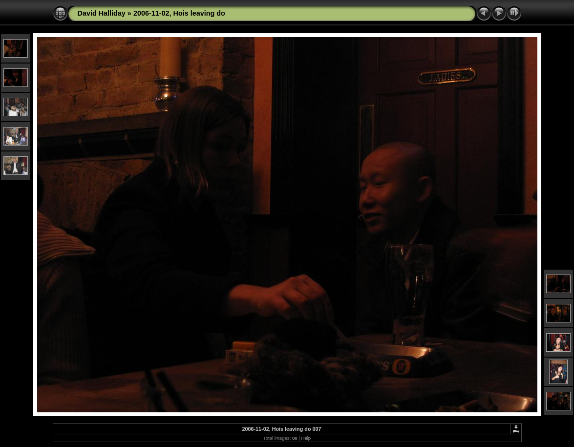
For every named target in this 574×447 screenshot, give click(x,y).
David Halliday (102, 13)
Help (306, 438)
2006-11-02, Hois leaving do (179, 13)
